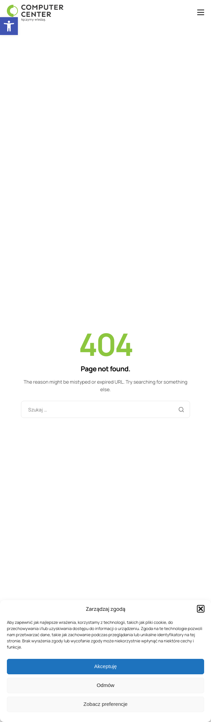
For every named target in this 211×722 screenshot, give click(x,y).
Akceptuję (105, 666)
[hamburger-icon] (200, 12)
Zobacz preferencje (105, 704)
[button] (9, 26)
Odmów (105, 685)
